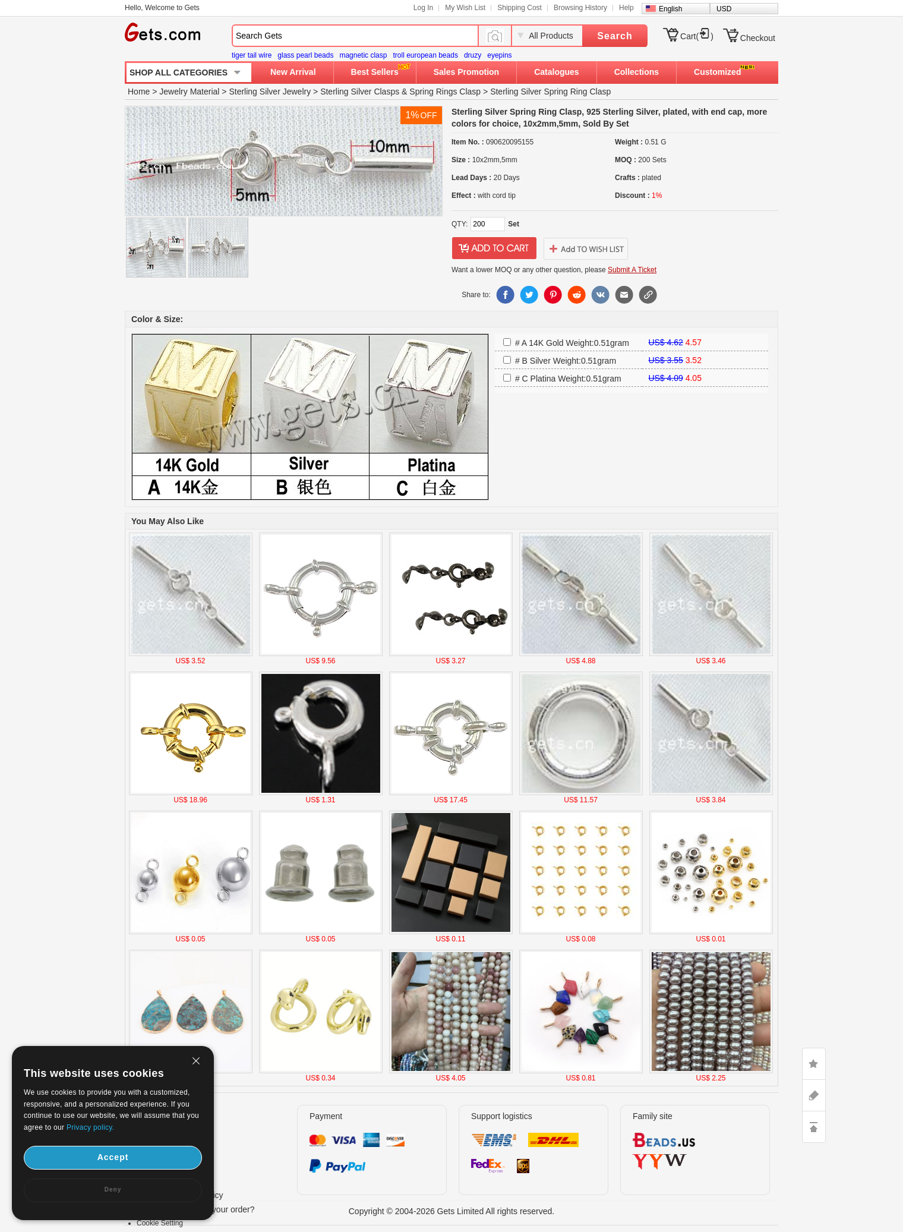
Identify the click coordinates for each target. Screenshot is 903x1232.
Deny (113, 1189)
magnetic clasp (363, 55)
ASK (814, 1095)
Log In (423, 8)
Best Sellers (375, 72)
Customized (717, 72)
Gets (162, 32)
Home (139, 91)
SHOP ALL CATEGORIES (179, 72)
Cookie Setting (160, 1223)
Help (626, 8)
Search (614, 36)
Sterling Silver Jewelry (270, 91)
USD (723, 9)
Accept (113, 1157)
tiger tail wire (251, 55)
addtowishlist (586, 248)
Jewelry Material (189, 91)
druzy (472, 55)
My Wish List (465, 8)
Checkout (757, 38)
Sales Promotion (466, 72)
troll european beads (425, 55)
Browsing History (580, 8)
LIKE (814, 1063)
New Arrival (293, 72)
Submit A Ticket (632, 270)
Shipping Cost (519, 8)
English (670, 9)
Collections (636, 72)
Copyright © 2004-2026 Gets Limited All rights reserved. (452, 1211)
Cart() (696, 36)
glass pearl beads (305, 55)
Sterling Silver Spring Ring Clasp (550, 91)
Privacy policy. (90, 1127)
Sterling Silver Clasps (359, 91)
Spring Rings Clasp (445, 91)
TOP (814, 1126)
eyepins (499, 55)
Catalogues (556, 72)
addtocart (494, 248)
